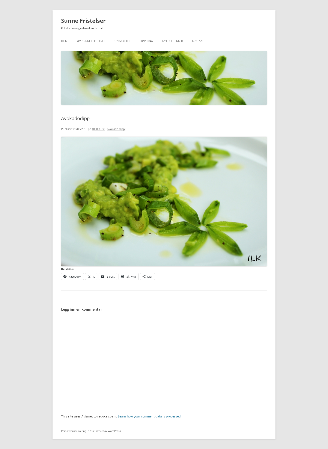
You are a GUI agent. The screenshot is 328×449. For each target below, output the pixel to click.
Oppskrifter (122, 41)
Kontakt (198, 41)
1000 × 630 (98, 129)
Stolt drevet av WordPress (105, 431)
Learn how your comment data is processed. (150, 416)
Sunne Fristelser (83, 20)
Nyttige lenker (172, 41)
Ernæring (146, 41)
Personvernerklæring (73, 431)
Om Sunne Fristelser (91, 41)
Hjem (64, 41)
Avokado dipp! (116, 129)
